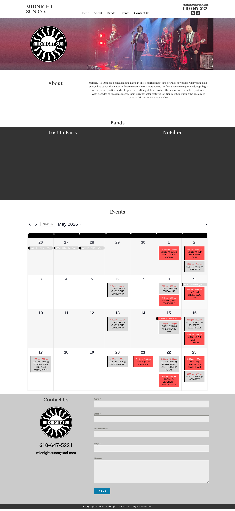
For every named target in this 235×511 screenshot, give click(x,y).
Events (124, 13)
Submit (102, 491)
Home (84, 13)
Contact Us (141, 13)
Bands (111, 13)
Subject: (98, 443)
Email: (97, 414)
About (98, 13)
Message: (98, 458)
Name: (97, 399)
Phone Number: (101, 429)
